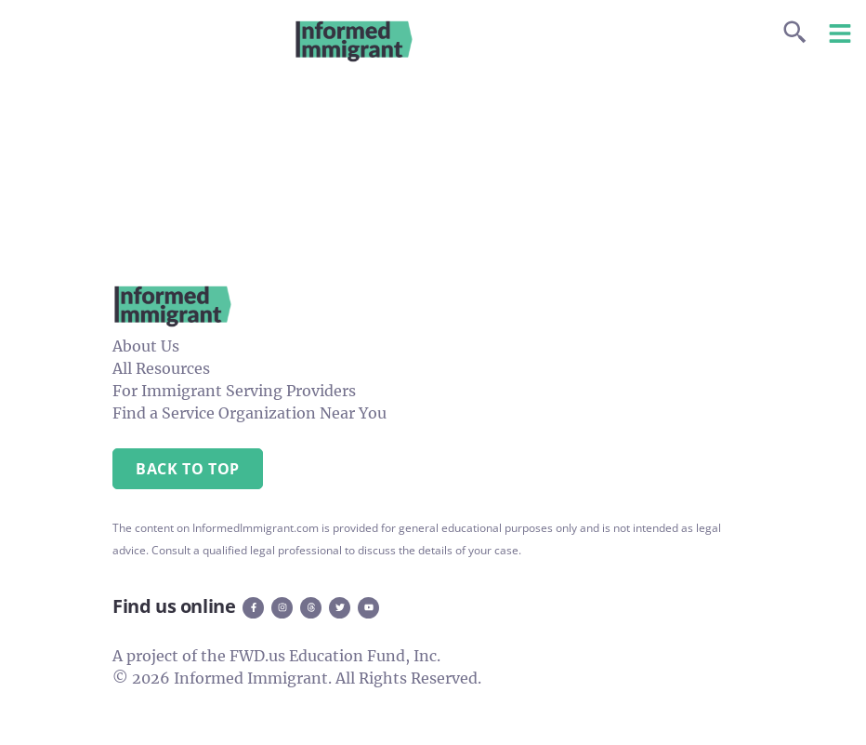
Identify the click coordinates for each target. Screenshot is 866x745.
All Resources (161, 368)
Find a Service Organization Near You (249, 413)
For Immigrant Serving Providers (234, 390)
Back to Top (188, 469)
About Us (145, 346)
